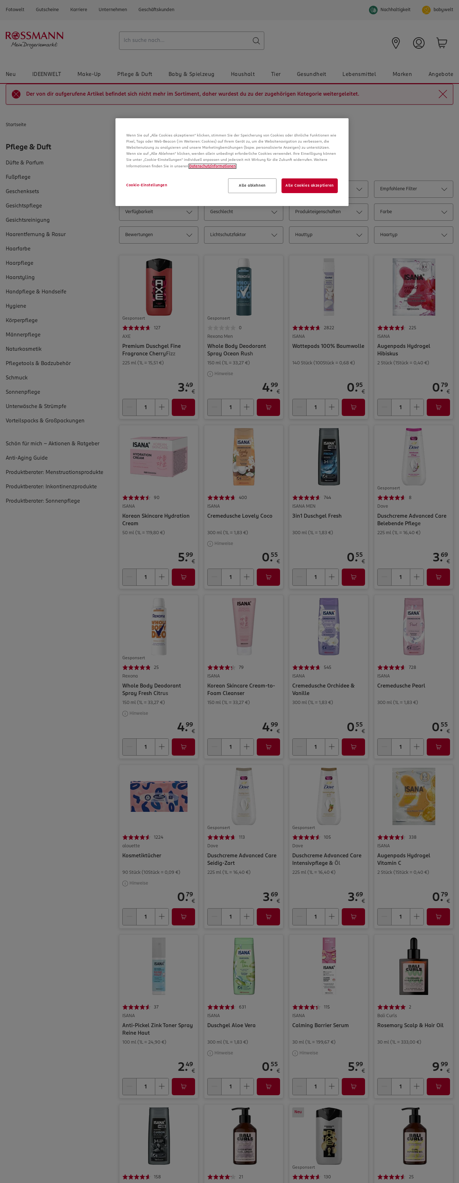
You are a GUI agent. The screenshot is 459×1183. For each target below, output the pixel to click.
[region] (232, 162)
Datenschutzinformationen (212, 166)
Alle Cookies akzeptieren (309, 185)
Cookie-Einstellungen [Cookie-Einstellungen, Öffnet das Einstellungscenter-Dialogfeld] (146, 185)
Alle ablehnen (252, 185)
